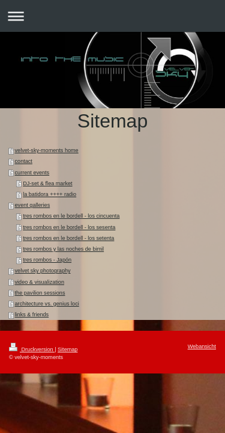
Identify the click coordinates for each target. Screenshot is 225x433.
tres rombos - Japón (47, 260)
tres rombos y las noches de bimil (63, 249)
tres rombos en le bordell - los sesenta (69, 227)
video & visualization (39, 282)
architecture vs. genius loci (47, 304)
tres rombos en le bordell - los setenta (68, 238)
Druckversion (32, 349)
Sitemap (67, 349)
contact (23, 161)
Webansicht (202, 346)
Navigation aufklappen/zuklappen (112, 16)
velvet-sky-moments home (47, 150)
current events (32, 173)
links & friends (32, 315)
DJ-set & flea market (47, 183)
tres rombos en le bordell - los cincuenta (71, 216)
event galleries (32, 205)
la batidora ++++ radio (49, 194)
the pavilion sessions (40, 293)
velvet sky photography (43, 271)
